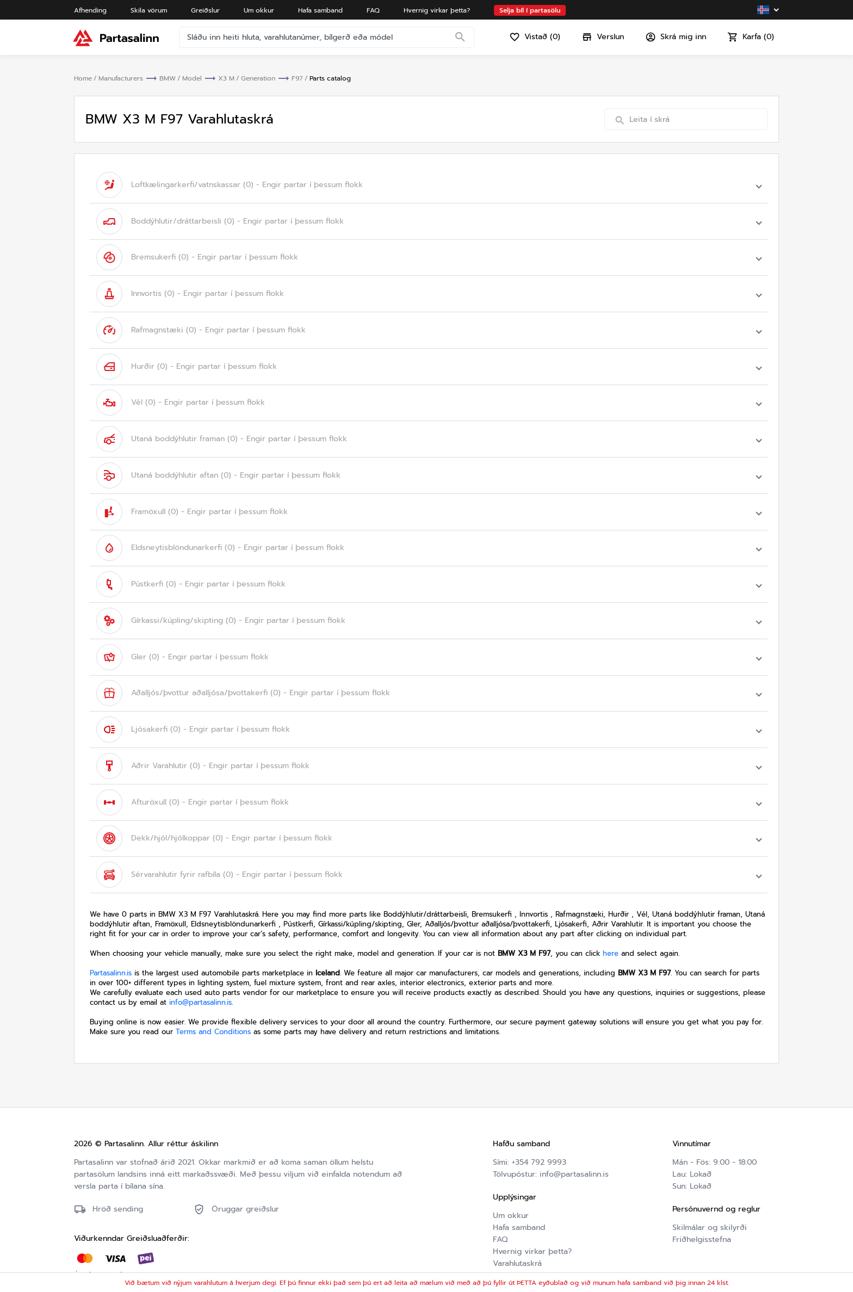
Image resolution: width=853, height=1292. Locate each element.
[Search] (461, 41)
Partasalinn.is (111, 954)
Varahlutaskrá (517, 1244)
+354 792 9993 (539, 1143)
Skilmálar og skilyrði (709, 1208)
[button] (429, 184)
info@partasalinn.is (200, 983)
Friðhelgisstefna (701, 1220)
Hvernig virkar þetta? (532, 1232)
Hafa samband (519, 1208)
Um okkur (511, 1196)
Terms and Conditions (213, 1012)
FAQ (500, 1220)
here (611, 934)
